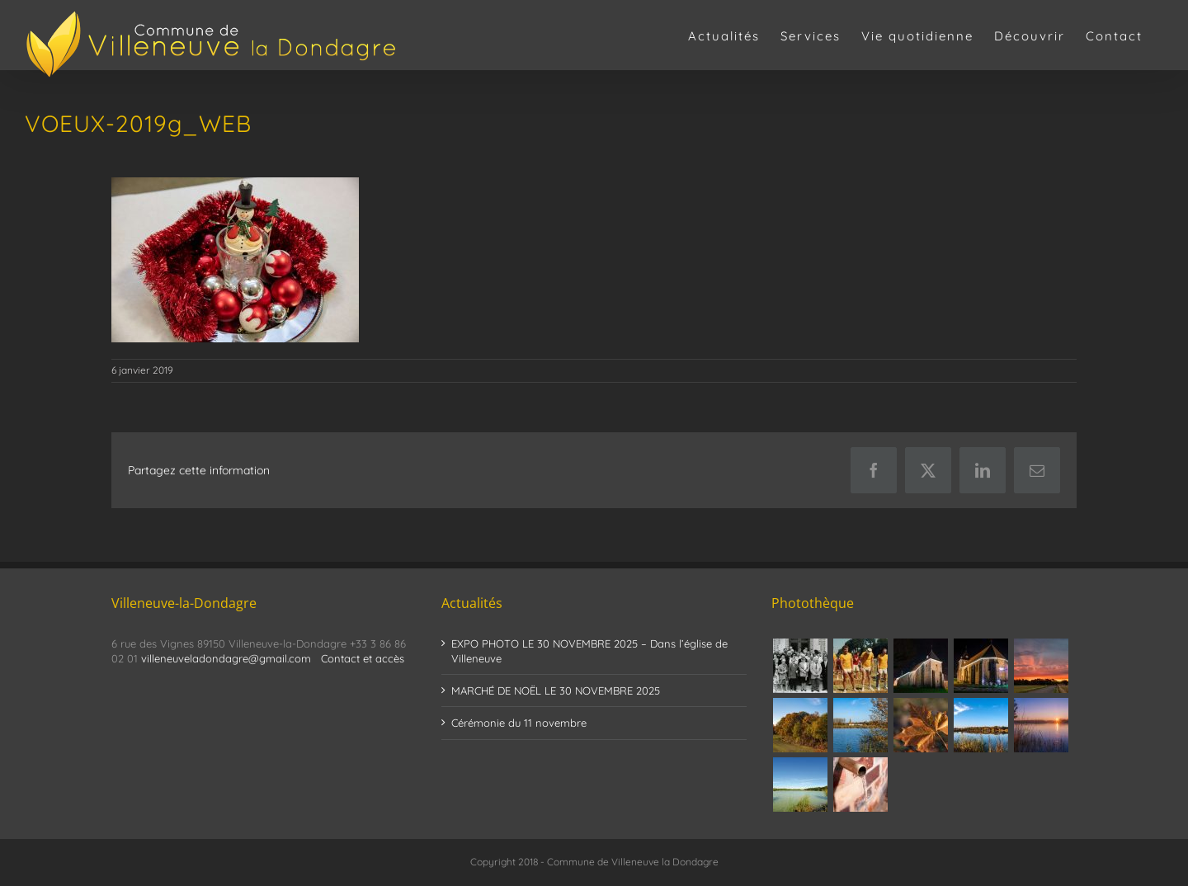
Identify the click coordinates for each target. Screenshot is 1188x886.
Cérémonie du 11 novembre (519, 722)
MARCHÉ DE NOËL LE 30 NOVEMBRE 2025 (555, 690)
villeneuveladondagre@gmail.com (226, 658)
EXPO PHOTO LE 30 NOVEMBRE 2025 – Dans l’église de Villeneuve (589, 651)
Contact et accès (362, 658)
